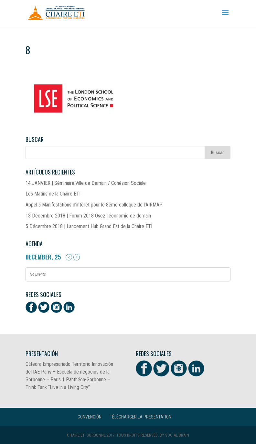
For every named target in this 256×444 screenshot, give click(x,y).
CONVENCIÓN (89, 416)
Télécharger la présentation (140, 416)
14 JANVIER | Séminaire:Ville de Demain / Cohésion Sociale (86, 183)
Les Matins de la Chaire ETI (53, 194)
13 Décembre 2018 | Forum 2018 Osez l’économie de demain (88, 216)
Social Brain (177, 435)
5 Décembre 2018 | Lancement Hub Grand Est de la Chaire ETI (89, 226)
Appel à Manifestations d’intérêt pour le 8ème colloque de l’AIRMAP (94, 205)
